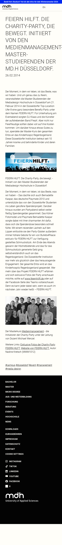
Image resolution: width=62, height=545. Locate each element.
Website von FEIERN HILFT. (35, 348)
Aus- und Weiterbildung (18, 397)
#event (32, 365)
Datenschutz (12, 444)
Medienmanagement (33, 331)
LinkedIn (13, 471)
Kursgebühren (13, 434)
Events (9, 411)
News (8, 421)
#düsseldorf (22, 365)
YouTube (14, 476)
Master (9, 387)
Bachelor (10, 382)
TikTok (13, 466)
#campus (10, 365)
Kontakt (10, 449)
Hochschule (12, 416)
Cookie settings (14, 454)
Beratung (10, 407)
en (44, 7)
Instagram (15, 461)
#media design (13, 368)
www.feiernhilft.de (34, 278)
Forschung (11, 402)
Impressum (11, 439)
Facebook (14, 481)
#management (44, 365)
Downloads (11, 429)
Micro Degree (12, 392)
